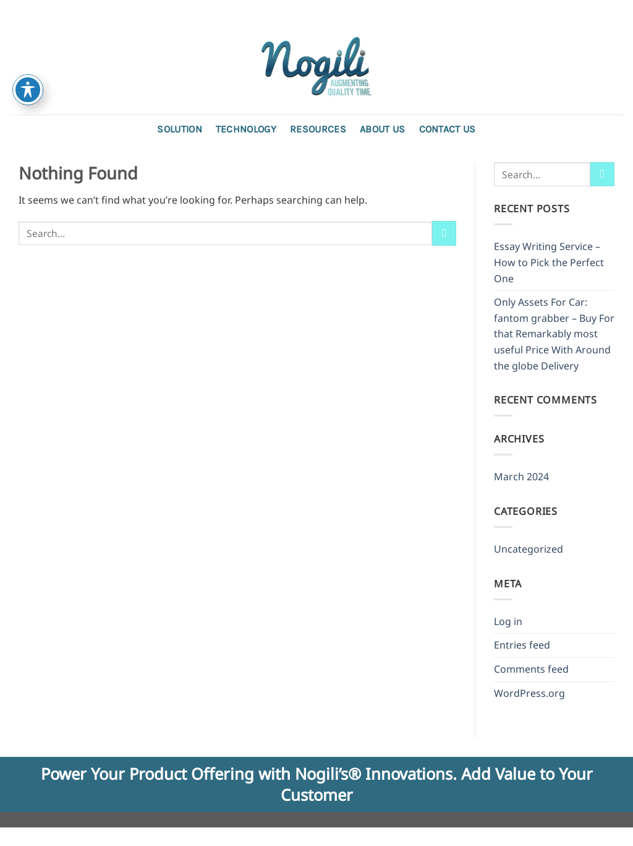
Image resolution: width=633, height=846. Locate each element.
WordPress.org (529, 693)
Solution (179, 129)
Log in (508, 621)
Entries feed (522, 645)
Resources (318, 129)
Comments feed (531, 669)
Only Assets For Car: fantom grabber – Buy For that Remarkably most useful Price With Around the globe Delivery (554, 333)
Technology (246, 129)
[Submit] (444, 233)
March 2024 (521, 476)
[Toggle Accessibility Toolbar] (28, 90)
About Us (383, 129)
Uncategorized (528, 549)
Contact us (447, 129)
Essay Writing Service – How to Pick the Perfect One (549, 262)
